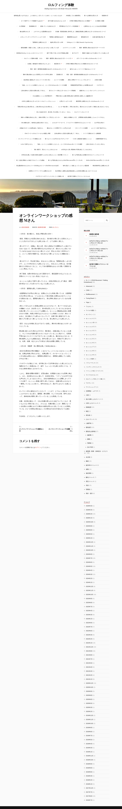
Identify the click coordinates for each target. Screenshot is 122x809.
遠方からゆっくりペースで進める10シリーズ (82, 69)
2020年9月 (89, 691)
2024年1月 (89, 582)
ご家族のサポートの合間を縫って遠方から (31, 128)
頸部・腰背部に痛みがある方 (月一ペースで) (92, 47)
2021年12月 (89, 647)
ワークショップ (90, 387)
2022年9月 (89, 622)
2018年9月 (89, 764)
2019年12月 (89, 715)
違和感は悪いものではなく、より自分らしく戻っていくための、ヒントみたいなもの (38, 15)
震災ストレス (90, 481)
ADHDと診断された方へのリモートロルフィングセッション (39, 101)
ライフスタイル (90, 375)
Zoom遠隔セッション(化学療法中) (42, 96)
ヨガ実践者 (22, 26)
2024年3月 (89, 574)
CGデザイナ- (100, 85)
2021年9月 (89, 651)
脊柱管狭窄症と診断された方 (101, 165)
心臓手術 (88, 423)
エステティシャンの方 (69, 47)
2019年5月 (89, 739)
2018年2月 (89, 780)
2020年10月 (89, 687)
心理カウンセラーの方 (65, 101)
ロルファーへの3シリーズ (81, 112)
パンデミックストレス (92, 367)
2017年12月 (89, 788)
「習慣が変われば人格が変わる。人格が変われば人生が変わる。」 (35, 106)
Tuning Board (90, 298)
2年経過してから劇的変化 (73, 15)
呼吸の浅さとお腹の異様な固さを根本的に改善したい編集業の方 (74, 96)
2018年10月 (89, 760)
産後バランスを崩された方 (48, 26)
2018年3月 (89, 776)
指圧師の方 (57, 64)
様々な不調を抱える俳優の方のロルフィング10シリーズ (88, 155)
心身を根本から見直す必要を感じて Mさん (33, 90)
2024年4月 (89, 570)
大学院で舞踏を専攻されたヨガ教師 (79, 21)
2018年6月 (89, 772)
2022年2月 (89, 639)
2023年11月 (89, 590)
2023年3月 (89, 614)
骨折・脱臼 (89, 493)
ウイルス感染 (90, 310)
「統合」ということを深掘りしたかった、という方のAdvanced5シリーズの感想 (44, 85)
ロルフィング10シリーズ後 (94, 379)
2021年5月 (89, 663)
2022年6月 (89, 630)
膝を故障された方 (25, 31)
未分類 (88, 457)
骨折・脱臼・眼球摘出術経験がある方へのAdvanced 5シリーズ (48, 69)
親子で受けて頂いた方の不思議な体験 (57, 53)
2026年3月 (89, 510)
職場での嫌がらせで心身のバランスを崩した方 (95, 53)
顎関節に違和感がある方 (56, 37)
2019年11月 (89, 719)
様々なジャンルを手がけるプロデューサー (57, 139)
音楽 (87, 485)
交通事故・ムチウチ (92, 391)
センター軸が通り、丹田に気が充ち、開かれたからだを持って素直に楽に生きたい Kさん (83, 106)
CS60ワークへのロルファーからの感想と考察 (37, 133)
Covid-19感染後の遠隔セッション (82, 139)
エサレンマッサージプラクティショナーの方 (33, 37)
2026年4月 (89, 506)
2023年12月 (89, 586)
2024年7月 (89, 558)
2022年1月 (89, 643)
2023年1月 (89, 618)
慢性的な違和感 (90, 431)
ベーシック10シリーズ (93, 371)
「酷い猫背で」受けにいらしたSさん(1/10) (45, 149)
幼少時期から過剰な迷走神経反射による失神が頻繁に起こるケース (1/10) (76, 171)
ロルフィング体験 (61, 5)
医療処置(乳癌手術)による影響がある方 (82, 85)
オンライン (56, 227)
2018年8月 (89, 768)
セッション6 (89, 342)
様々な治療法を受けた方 (91, 15)
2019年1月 (89, 752)
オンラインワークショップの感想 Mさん (45, 218)
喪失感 (88, 415)
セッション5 (89, 338)
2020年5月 (89, 703)
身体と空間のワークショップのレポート (79, 80)
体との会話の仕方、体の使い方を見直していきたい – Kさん (54, 112)
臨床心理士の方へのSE (56, 42)
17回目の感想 (98, 80)
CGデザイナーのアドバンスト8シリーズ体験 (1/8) (50, 176)
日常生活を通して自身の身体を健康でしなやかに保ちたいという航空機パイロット (44, 155)
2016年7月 (89, 800)
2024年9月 (89, 554)
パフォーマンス (90, 363)
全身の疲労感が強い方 (98, 37)
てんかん (88, 306)
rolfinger (25, 227)
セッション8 (89, 350)
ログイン (38, 447)
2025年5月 (89, 534)
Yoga (87, 302)
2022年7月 (89, 627)
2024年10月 (89, 550)
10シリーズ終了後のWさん (98, 128)
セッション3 (89, 330)
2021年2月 (89, 675)
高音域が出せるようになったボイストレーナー (29, 53)
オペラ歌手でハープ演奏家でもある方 (32, 21)
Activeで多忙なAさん (27, 144)
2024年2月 (89, 578)
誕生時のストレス (91, 465)
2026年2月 (89, 514)
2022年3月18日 (42, 227)
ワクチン (88, 383)
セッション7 (89, 346)
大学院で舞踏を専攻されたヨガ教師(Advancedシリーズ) (82, 64)
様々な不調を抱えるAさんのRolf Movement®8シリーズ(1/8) (65, 160)
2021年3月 (89, 671)
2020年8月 (89, 695)
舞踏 (87, 461)
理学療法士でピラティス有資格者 (68, 26)
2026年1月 (89, 518)
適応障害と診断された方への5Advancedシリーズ (90, 101)
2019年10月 (89, 723)
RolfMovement (90, 294)
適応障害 (88, 473)
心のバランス (90, 419)
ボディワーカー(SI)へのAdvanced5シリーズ (89, 58)
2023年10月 (89, 594)
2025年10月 (89, 522)
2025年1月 (89, 538)
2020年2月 (89, 711)
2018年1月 (89, 784)
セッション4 (89, 334)
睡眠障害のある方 (72, 37)
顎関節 (89, 443)
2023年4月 (89, 610)
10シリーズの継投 (59, 80)
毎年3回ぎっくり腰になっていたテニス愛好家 (76, 165)
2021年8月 (89, 655)
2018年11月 (89, 755)
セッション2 (89, 326)
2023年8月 (89, 602)
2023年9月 (89, 598)
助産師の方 (105, 15)
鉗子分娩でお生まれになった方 (57, 21)
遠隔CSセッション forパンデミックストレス (92, 90)
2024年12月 (89, 542)
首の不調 (90, 447)
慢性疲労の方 (85, 37)
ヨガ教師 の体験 (99, 21)
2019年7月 (89, 735)
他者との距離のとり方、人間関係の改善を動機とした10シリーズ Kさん (84, 117)
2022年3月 (89, 635)
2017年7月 (89, 792)
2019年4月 (89, 743)
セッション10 (90, 322)
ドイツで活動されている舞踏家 (92, 133)
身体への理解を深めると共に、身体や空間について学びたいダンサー (40, 117)
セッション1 (89, 318)
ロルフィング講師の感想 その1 (33, 58)
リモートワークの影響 (81, 128)
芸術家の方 (59, 74)
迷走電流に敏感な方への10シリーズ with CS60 (37, 80)
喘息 (87, 411)
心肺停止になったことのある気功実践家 (95, 26)
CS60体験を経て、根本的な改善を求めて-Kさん (34, 122)
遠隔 (87, 469)
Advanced (89, 286)
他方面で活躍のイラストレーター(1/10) (79, 176)
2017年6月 (89, 796)
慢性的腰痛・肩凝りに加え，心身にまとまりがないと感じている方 (40, 47)
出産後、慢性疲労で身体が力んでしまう (39, 64)
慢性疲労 (88, 427)
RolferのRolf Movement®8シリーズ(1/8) (97, 160)
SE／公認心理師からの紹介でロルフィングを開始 (30, 160)
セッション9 (89, 355)
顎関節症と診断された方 (40, 42)
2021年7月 (89, 659)
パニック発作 (90, 359)
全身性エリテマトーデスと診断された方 (40, 171)
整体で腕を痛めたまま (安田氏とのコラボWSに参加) (38, 74)
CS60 (87, 290)
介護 (87, 395)
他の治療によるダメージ (93, 399)
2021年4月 (89, 667)
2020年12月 (89, 683)
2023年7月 (89, 606)
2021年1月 (89, 679)
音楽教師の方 (33, 26)
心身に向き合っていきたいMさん (95, 144)
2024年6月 (89, 562)
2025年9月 (89, 526)
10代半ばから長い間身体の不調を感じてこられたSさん (76, 149)
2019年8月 (89, 731)
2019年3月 (89, 747)
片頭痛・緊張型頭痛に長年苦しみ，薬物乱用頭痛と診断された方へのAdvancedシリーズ (80, 31)
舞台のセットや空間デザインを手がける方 (59, 128)
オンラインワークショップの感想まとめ (29, 139)
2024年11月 (89, 546)
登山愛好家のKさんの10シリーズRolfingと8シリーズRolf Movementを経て (37, 165)
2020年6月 (89, 699)
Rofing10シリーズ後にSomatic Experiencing (80, 42)
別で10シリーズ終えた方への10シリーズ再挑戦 (62, 90)
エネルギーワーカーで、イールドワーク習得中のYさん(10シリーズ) (71, 122)
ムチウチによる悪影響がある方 (43, 31)
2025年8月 (89, 530)
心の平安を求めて (99, 122)
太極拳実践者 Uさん (101, 139)
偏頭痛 (89, 435)
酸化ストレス (90, 477)
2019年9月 (89, 727)
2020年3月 (89, 707)
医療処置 (88, 407)
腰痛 (88, 439)
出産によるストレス (92, 403)
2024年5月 (89, 566)
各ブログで (75, 53)
